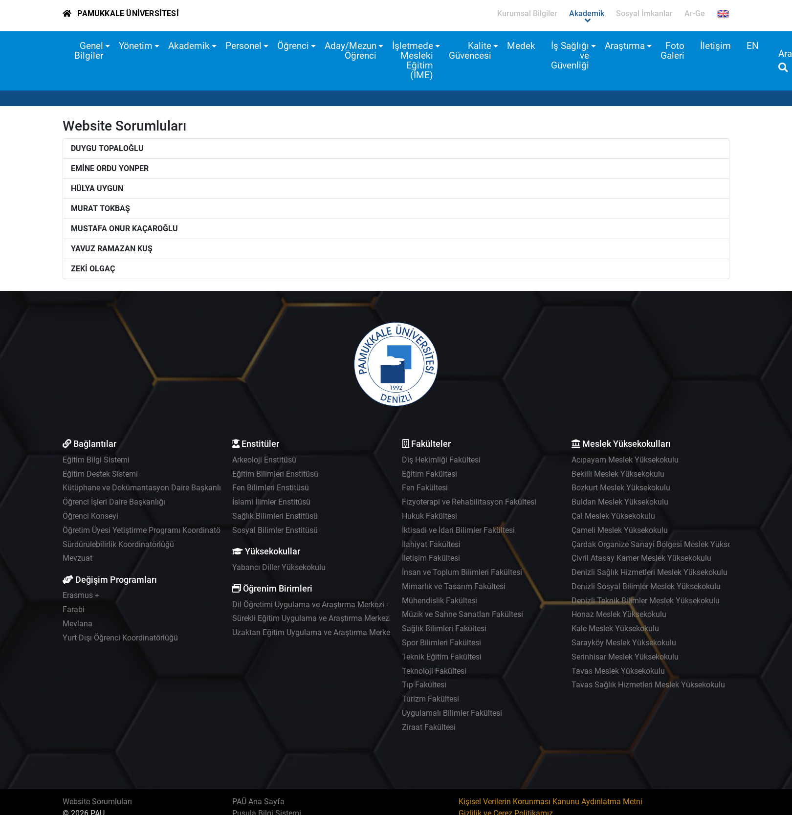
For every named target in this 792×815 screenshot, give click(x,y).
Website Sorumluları (97, 801)
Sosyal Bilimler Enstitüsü (275, 530)
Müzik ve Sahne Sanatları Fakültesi (462, 614)
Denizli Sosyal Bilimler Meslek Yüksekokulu (646, 586)
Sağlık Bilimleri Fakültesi (444, 628)
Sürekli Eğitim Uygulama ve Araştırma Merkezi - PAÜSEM (329, 618)
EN (753, 45)
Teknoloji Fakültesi (434, 671)
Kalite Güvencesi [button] (470, 50)
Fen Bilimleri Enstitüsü (270, 487)
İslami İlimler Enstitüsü (271, 502)
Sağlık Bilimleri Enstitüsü (275, 516)
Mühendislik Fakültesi (439, 600)
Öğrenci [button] (293, 45)
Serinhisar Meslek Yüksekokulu (625, 656)
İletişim (715, 45)
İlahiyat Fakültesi (431, 544)
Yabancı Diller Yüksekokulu (279, 567)
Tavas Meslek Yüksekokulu (618, 671)
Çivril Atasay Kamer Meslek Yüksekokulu (641, 558)
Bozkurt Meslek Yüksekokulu (621, 487)
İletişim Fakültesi (431, 558)
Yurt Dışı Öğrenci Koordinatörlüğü (120, 637)
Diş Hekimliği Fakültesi (441, 459)
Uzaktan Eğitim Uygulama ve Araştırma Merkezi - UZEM (327, 632)
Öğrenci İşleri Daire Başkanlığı (114, 502)
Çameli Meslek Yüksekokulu (620, 530)
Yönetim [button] (136, 45)
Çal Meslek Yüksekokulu (613, 516)
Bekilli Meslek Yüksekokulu (618, 474)
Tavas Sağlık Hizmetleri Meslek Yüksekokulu (648, 684)
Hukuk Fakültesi (429, 516)
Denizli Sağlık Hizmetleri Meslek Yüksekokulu (649, 572)
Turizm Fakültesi (430, 699)
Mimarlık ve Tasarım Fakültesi (454, 586)
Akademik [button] (189, 45)
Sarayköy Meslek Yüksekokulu (624, 642)
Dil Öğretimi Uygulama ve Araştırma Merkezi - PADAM (324, 604)
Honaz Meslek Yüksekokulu (619, 614)
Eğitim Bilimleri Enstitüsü (275, 474)
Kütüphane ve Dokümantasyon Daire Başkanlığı (145, 487)
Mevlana (77, 623)
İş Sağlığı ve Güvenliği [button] (570, 55)
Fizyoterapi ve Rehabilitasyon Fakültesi (469, 502)
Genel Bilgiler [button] (88, 50)
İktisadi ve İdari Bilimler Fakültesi (458, 530)
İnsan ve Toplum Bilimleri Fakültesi (462, 572)
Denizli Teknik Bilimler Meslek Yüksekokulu (646, 600)
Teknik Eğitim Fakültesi (442, 656)
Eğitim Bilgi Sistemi (96, 459)
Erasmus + (81, 595)
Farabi (74, 609)
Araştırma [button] (625, 45)
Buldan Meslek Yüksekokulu (620, 502)
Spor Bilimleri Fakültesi (441, 642)
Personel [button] (243, 45)
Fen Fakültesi (425, 487)
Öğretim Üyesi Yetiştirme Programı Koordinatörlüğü (150, 530)
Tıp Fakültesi (424, 684)
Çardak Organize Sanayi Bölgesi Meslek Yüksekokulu (663, 544)
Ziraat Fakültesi (429, 727)
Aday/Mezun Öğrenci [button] (350, 50)
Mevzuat (77, 558)
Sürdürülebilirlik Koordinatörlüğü (118, 544)
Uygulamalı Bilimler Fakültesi (452, 713)
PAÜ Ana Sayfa (258, 801)
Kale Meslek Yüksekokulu (615, 628)
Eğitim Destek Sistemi (100, 474)
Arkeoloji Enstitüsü (264, 459)
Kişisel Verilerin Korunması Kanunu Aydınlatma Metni (550, 801)
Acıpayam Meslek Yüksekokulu (625, 459)
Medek (521, 45)
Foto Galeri (672, 50)
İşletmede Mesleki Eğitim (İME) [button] (412, 60)
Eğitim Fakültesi (429, 474)
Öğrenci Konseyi (90, 516)
